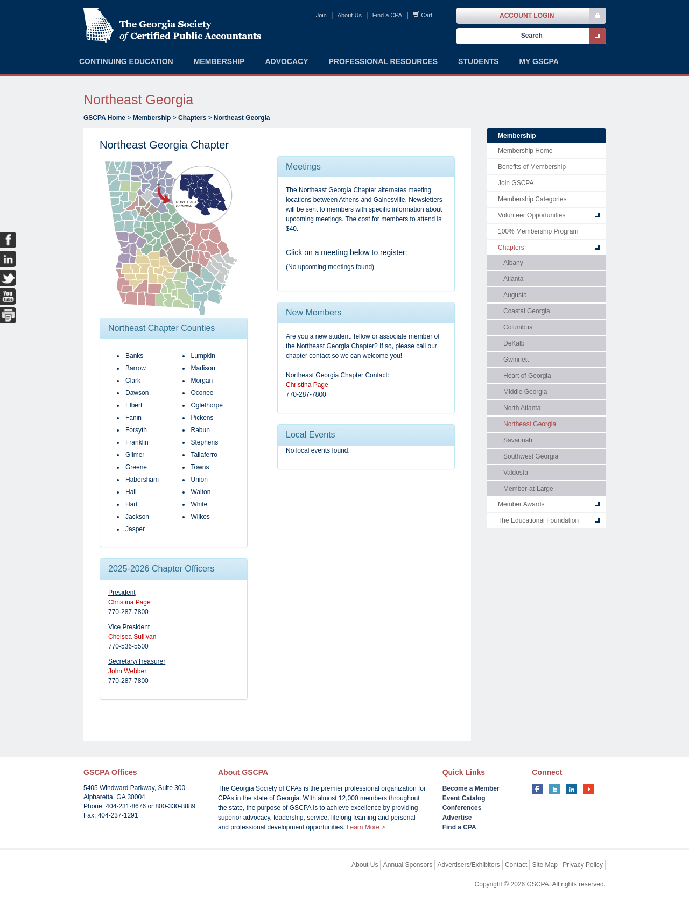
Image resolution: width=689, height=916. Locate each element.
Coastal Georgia (526, 311)
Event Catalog (464, 798)
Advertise (457, 817)
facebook (537, 789)
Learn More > (366, 827)
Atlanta (513, 279)
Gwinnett (516, 359)
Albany (513, 262)
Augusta (515, 295)
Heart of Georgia (527, 375)
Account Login (527, 15)
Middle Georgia (525, 392)
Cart (426, 15)
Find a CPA (387, 15)
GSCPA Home (104, 118)
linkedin (571, 789)
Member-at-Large (528, 488)
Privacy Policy (583, 865)
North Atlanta (521, 408)
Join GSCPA (515, 183)
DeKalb (513, 343)
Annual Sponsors (407, 865)
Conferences (462, 808)
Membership (152, 118)
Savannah (517, 440)
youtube (588, 789)
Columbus (517, 327)
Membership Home (525, 150)
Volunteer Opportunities (531, 215)
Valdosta (515, 472)
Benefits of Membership (532, 167)
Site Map (545, 865)
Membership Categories (532, 199)
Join (321, 15)
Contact (516, 865)
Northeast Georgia (242, 118)
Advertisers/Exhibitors (469, 865)
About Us (350, 15)
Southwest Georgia (530, 456)
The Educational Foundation (538, 520)
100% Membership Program (538, 231)
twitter (554, 789)
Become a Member (471, 788)
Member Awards (521, 504)
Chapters (192, 118)
